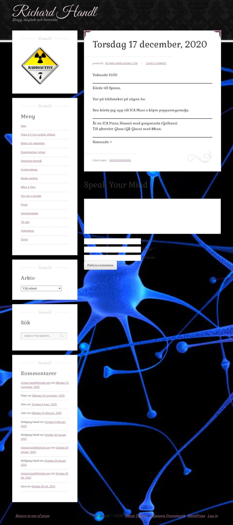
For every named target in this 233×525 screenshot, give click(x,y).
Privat (24, 204)
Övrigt (24, 239)
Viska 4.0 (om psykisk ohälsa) (38, 134)
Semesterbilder (30, 213)
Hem (23, 125)
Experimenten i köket (33, 152)
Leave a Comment (156, 63)
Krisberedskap (29, 169)
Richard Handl (54, 12)
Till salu (25, 222)
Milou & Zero (28, 187)
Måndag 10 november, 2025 (48, 395)
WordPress (196, 515)
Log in (213, 515)
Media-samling (29, 178)
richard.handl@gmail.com (121, 63)
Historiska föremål (31, 161)
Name (147, 241)
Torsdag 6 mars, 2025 (44, 404)
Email (147, 249)
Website (149, 257)
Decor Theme (136, 515)
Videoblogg (27, 230)
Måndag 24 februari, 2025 (46, 413)
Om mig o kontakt (31, 196)
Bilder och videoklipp (33, 143)
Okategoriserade (120, 160)
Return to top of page (32, 515)
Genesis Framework (169, 515)
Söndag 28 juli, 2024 (43, 486)
